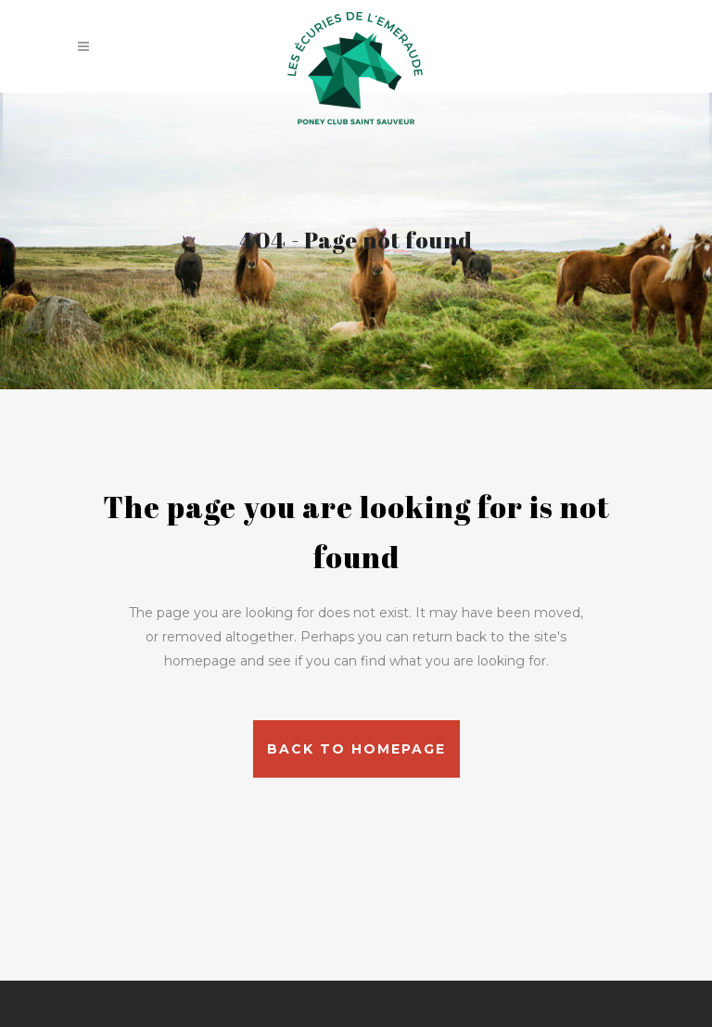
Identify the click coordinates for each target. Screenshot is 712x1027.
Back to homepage (356, 749)
